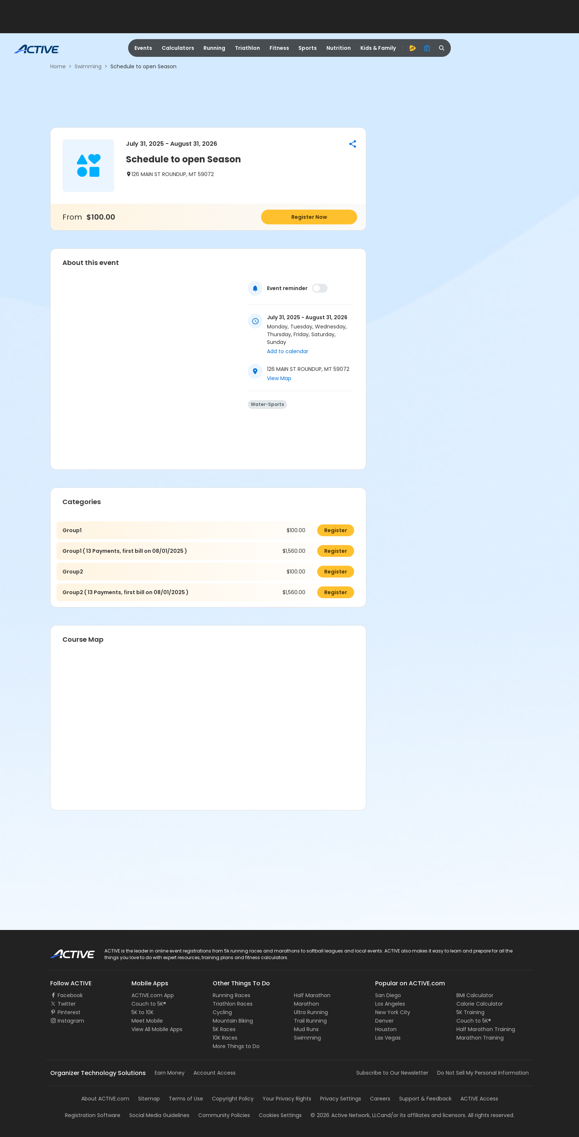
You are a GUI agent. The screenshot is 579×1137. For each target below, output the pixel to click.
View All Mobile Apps (156, 1029)
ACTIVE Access (479, 1098)
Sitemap (149, 1098)
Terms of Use (186, 1098)
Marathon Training (480, 1037)
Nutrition (338, 48)
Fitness (279, 48)
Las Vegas (388, 1037)
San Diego (388, 995)
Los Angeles (390, 1003)
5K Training (470, 1012)
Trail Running (310, 1020)
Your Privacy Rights (287, 1098)
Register (335, 530)
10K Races (225, 1037)
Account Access (214, 1072)
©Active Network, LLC (346, 1115)
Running (214, 48)
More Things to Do (236, 1046)
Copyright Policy (233, 1098)
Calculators (178, 48)
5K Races (224, 1029)
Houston (386, 1029)
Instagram (71, 1020)
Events (143, 48)
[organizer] (427, 48)
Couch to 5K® (148, 1003)
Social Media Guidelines (159, 1115)
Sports (307, 48)
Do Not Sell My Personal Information (483, 1072)
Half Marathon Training (485, 1029)
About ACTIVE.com (105, 1098)
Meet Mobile (147, 1020)
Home (58, 66)
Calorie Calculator (479, 1003)
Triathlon (247, 48)
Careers (380, 1098)
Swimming (88, 66)
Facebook (70, 995)
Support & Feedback (425, 1098)
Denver (384, 1020)
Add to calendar (287, 351)
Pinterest (69, 1012)
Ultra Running (311, 1012)
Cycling (222, 1012)
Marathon (306, 1003)
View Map (279, 378)
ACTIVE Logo (66, 951)
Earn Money (170, 1072)
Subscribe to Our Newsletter (392, 1072)
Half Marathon (312, 995)
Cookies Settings (280, 1115)
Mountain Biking (233, 1020)
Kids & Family (378, 48)
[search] (442, 48)
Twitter (67, 1003)
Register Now (309, 217)
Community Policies (224, 1115)
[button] (352, 143)
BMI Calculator (474, 995)
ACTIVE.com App (152, 995)
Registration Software (92, 1115)
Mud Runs (306, 1029)
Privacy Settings (340, 1098)
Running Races (231, 995)
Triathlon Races (233, 1003)
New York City (392, 1012)
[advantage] (412, 48)
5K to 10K (142, 1012)
